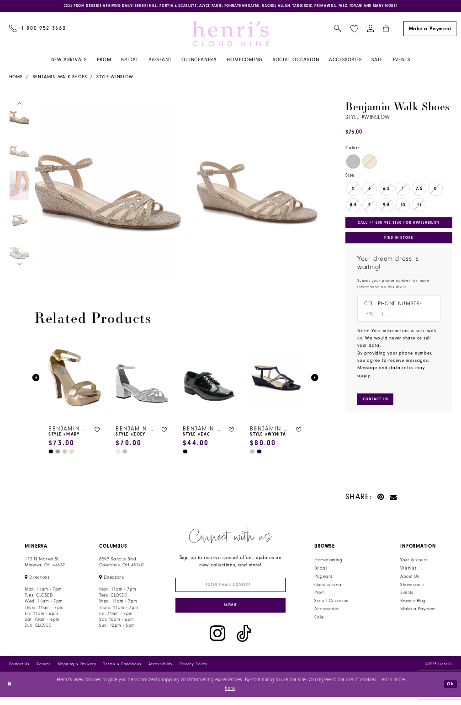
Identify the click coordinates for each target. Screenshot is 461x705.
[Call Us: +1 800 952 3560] (37, 31)
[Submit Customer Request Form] (378, 408)
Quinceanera (327, 587)
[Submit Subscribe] (230, 612)
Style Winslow (114, 79)
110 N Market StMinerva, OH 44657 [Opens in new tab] (45, 564)
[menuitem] (37, 31)
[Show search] (338, 31)
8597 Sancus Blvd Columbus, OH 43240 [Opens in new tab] (121, 564)
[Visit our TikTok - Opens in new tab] (243, 641)
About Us (409, 578)
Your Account (413, 562)
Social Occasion (331, 603)
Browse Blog (412, 603)
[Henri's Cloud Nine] (230, 35)
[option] (106, 193)
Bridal (320, 570)
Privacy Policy (193, 672)
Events (406, 594)
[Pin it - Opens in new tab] (380, 499)
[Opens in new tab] (37, 579)
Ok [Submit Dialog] (449, 692)
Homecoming (328, 562)
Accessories (326, 611)
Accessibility (160, 672)
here (230, 697)
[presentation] (75, 380)
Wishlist (408, 570)
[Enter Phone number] (395, 322)
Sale (318, 619)
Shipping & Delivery (77, 672)
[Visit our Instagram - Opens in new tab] (217, 641)
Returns (44, 672)
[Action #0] (107, 193)
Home (16, 79)
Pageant (323, 578)
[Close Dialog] (10, 692)
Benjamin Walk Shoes (59, 79)
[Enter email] (230, 588)
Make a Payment (417, 611)
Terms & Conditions (122, 672)
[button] (370, 31)
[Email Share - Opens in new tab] (393, 499)
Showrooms (412, 587)
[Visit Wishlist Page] (354, 31)
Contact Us (19, 672)
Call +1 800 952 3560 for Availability (401, 225)
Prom (319, 594)
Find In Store (399, 243)
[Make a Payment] (429, 30)
